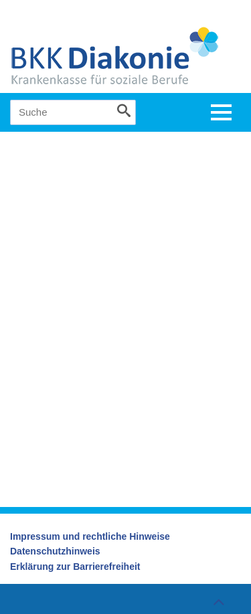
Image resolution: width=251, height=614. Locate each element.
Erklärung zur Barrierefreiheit (75, 566)
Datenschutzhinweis (55, 551)
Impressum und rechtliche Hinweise (90, 536)
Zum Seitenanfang (217, 602)
